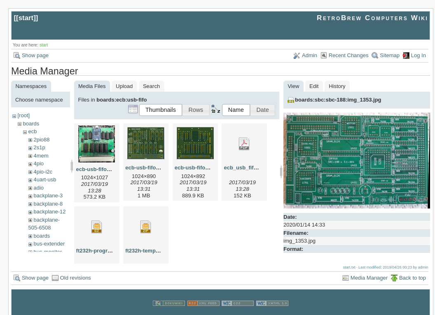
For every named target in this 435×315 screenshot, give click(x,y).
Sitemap (390, 55)
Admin (309, 55)
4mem (40, 156)
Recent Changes (349, 55)
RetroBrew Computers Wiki (372, 18)
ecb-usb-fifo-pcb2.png (203, 167)
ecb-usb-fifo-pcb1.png (153, 167)
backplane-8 (48, 204)
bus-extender (49, 244)
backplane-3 (48, 195)
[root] (23, 115)
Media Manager (369, 270)
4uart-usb (44, 179)
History (337, 86)
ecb (32, 131)
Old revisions (75, 270)
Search (151, 86)
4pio (38, 163)
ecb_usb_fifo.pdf (245, 167)
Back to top (412, 270)
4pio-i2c (42, 172)
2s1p (39, 147)
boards (31, 123)
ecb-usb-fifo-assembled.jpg (111, 169)
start (26, 18)
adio (38, 188)
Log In (418, 55)
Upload (124, 86)
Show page (35, 55)
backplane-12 (49, 211)
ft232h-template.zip (149, 251)
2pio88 (41, 140)
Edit (313, 86)
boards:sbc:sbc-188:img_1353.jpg (338, 100)
